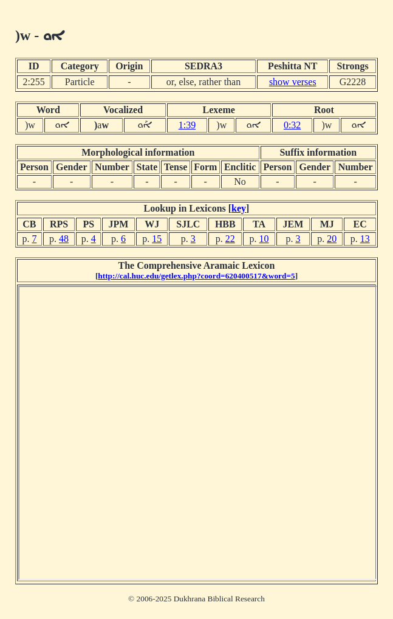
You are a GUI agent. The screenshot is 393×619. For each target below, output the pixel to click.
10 (264, 238)
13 (365, 238)
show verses (292, 82)
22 (230, 238)
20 (332, 238)
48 (64, 238)
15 (157, 238)
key (238, 208)
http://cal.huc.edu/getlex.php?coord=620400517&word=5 (196, 275)
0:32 (292, 125)
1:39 (187, 125)
